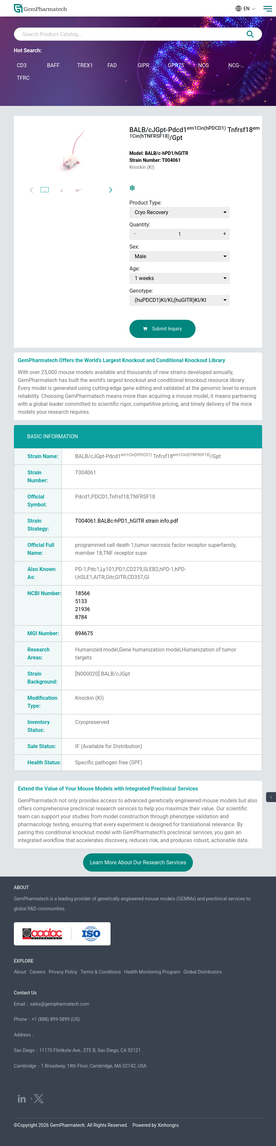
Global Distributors (202, 972)
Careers (37, 972)
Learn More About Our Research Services (138, 862)
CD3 (22, 65)
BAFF (53, 65)
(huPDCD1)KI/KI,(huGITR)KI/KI (170, 300)
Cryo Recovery (151, 212)
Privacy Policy (63, 972)
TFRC (23, 78)
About (20, 972)
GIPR (143, 65)
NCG (203, 65)
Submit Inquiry (162, 328)
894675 (84, 633)
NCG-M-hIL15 (237, 65)
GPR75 (176, 65)
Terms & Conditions (100, 972)
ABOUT (21, 887)
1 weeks (144, 278)
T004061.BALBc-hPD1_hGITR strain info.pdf (126, 521)
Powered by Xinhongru (155, 1125)
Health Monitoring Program (152, 972)
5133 (81, 601)
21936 (82, 609)
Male (140, 256)
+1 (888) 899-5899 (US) (55, 1019)
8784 (81, 617)
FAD (112, 65)
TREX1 (85, 65)
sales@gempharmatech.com (59, 1004)
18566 (82, 593)
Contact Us (25, 992)
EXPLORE (23, 961)
